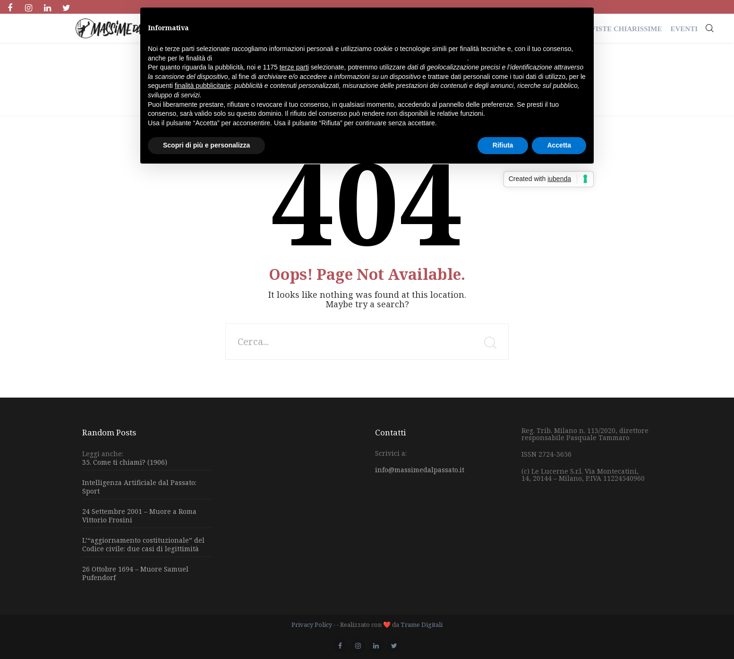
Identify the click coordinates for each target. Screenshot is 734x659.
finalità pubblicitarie (203, 85)
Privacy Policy (311, 624)
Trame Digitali (422, 624)
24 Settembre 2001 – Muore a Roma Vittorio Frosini (139, 515)
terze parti (294, 67)
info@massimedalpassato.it (419, 469)
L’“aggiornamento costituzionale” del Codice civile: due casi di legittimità (143, 544)
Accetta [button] (559, 145)
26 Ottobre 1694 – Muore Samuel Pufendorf (135, 573)
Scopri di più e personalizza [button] (206, 145)
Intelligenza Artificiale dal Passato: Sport (139, 486)
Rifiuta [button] (503, 145)
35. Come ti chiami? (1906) (124, 462)
